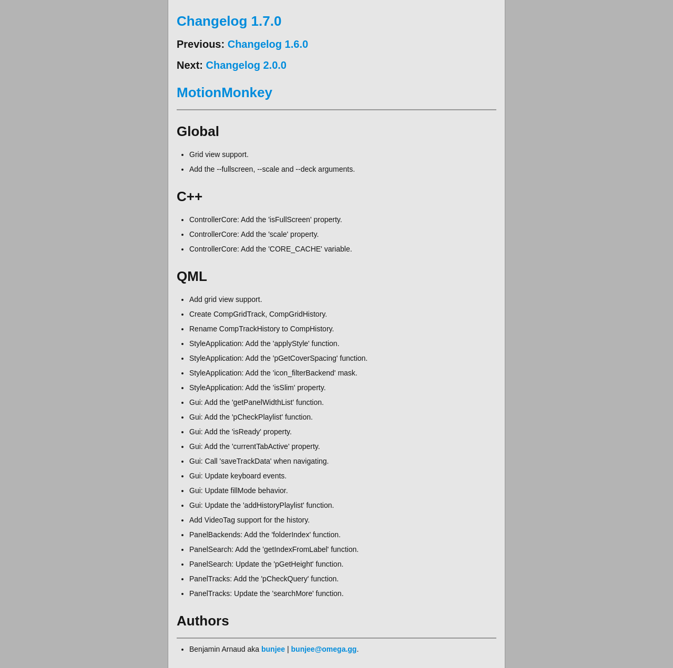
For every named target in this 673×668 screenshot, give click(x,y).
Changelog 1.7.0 (229, 21)
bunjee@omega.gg (324, 649)
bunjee (273, 649)
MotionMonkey (224, 92)
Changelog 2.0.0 (246, 65)
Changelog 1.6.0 (268, 44)
